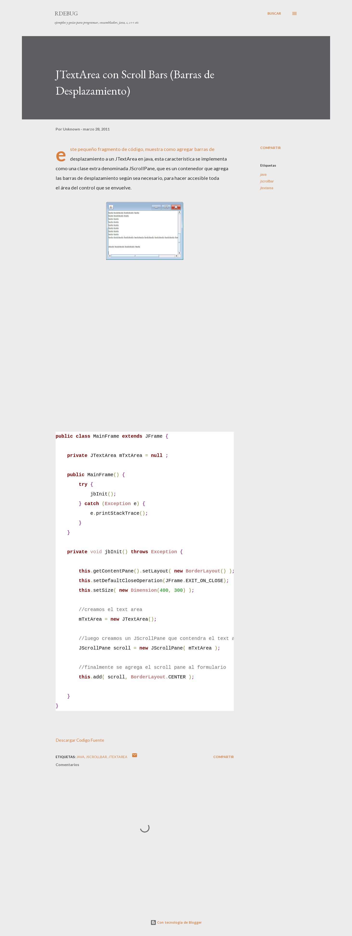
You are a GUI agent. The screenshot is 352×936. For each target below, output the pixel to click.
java (263, 174)
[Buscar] (274, 13)
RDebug (66, 13)
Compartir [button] (270, 148)
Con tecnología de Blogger (176, 922)
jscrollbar (267, 181)
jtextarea (266, 188)
